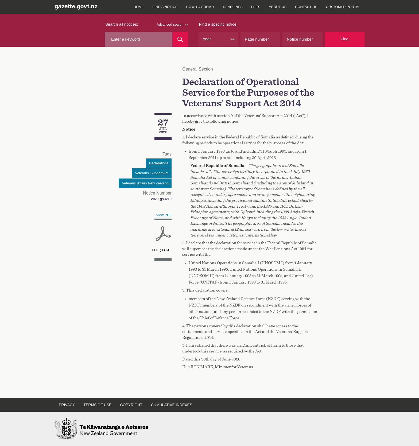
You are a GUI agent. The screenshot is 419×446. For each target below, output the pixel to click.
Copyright (131, 405)
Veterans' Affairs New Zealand (145, 183)
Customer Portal (343, 7)
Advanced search (172, 24)
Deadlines (233, 7)
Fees (255, 7)
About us (277, 7)
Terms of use (97, 405)
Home (139, 7)
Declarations (158, 163)
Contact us (306, 7)
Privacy (67, 405)
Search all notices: (121, 24)
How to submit (200, 7)
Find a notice (165, 7)
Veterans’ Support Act (151, 173)
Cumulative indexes (171, 405)
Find (344, 39)
